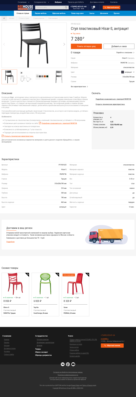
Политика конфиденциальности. (68, 375)
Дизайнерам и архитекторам (45, 342)
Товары (38, 349)
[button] (64, 44)
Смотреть (131, 58)
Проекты (6, 342)
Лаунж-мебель (41, 13)
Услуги (70, 336)
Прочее (117, 13)
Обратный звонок (112, 7)
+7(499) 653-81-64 (78, 7)
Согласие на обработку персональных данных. (68, 372)
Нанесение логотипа (76, 344)
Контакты (113, 2)
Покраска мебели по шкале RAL (79, 353)
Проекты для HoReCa (76, 2)
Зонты (91, 13)
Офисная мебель (59, 13)
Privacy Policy (75, 385)
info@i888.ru (104, 339)
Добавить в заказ (119, 46)
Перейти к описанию (124, 52)
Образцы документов (43, 355)
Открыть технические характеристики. (19, 136)
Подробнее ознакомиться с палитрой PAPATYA (59, 123)
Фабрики (58, 2)
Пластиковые (53, 18)
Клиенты (6, 339)
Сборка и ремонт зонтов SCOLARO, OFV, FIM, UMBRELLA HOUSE (83, 340)
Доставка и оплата (97, 2)
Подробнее (10, 242)
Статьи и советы (9, 354)
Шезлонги (104, 13)
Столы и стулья (23, 13)
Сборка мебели (74, 350)
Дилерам (39, 345)
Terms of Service (87, 385)
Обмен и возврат (41, 352)
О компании (22, 2)
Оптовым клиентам (43, 339)
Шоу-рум (6, 345)
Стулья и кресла (38, 18)
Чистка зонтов (74, 347)
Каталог (11, 18)
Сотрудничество (40, 2)
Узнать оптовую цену (86, 46)
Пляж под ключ (77, 13)
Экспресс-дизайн (75, 356)
